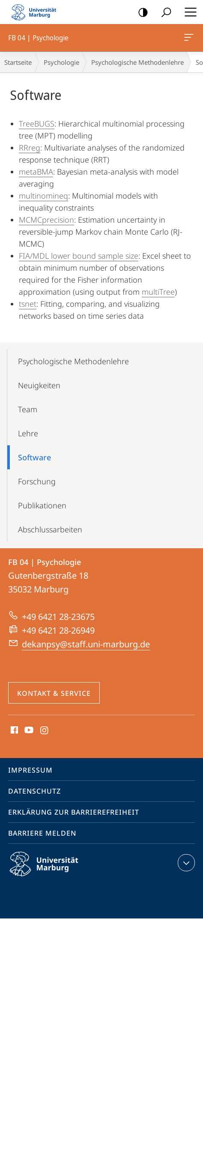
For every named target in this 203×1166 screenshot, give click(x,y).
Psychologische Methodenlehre (137, 62)
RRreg (29, 147)
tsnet (27, 304)
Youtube (28, 731)
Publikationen (42, 505)
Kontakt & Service (54, 693)
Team (27, 409)
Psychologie (61, 62)
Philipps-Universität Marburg (51, 871)
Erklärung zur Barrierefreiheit (73, 812)
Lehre (28, 433)
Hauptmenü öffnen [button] (188, 12)
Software (34, 457)
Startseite (18, 62)
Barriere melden (42, 833)
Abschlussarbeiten (50, 529)
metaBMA (36, 171)
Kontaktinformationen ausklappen (185, 862)
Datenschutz (34, 791)
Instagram (44, 731)
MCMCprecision (46, 219)
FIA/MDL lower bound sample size (78, 256)
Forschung (37, 481)
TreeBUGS (36, 123)
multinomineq (43, 195)
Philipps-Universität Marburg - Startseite (36, 12)
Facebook (13, 731)
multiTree (158, 292)
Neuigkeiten (39, 385)
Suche (163, 12)
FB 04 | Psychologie (188, 39)
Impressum (30, 770)
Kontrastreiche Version (140, 12)
